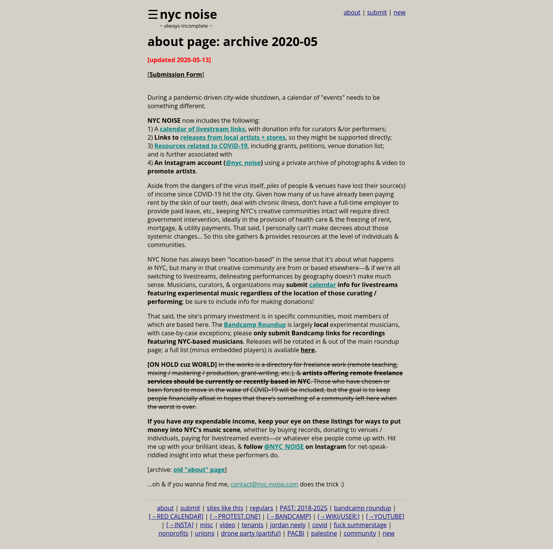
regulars (261, 508)
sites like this (225, 508)
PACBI (296, 533)
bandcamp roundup (362, 508)
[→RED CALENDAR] (176, 516)
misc (206, 525)
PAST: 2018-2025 (304, 508)
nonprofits (174, 533)
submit (377, 12)
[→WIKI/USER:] (338, 516)
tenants (253, 525)
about (352, 12)
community (360, 533)
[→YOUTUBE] (385, 516)
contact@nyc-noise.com (264, 484)
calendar (322, 284)
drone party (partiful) (251, 533)
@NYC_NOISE (284, 446)
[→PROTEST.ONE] (235, 516)
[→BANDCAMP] (289, 516)
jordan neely (288, 525)
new (400, 12)
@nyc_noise (243, 162)
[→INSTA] (180, 525)
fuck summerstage (360, 525)
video (227, 525)
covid (319, 525)
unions (205, 533)
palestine (324, 533)
